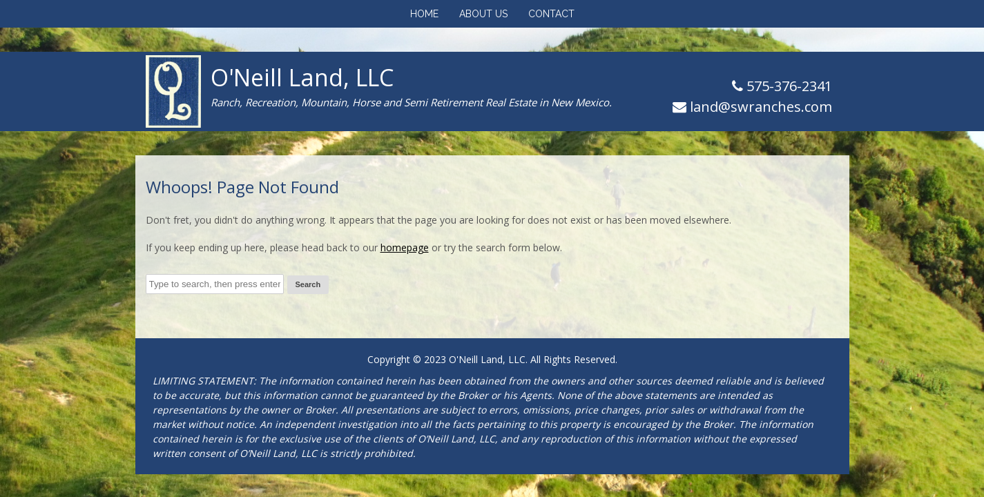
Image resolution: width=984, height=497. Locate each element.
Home (424, 13)
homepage (404, 247)
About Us (483, 13)
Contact (551, 13)
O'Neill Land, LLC (302, 77)
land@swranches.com (761, 106)
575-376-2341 (787, 86)
